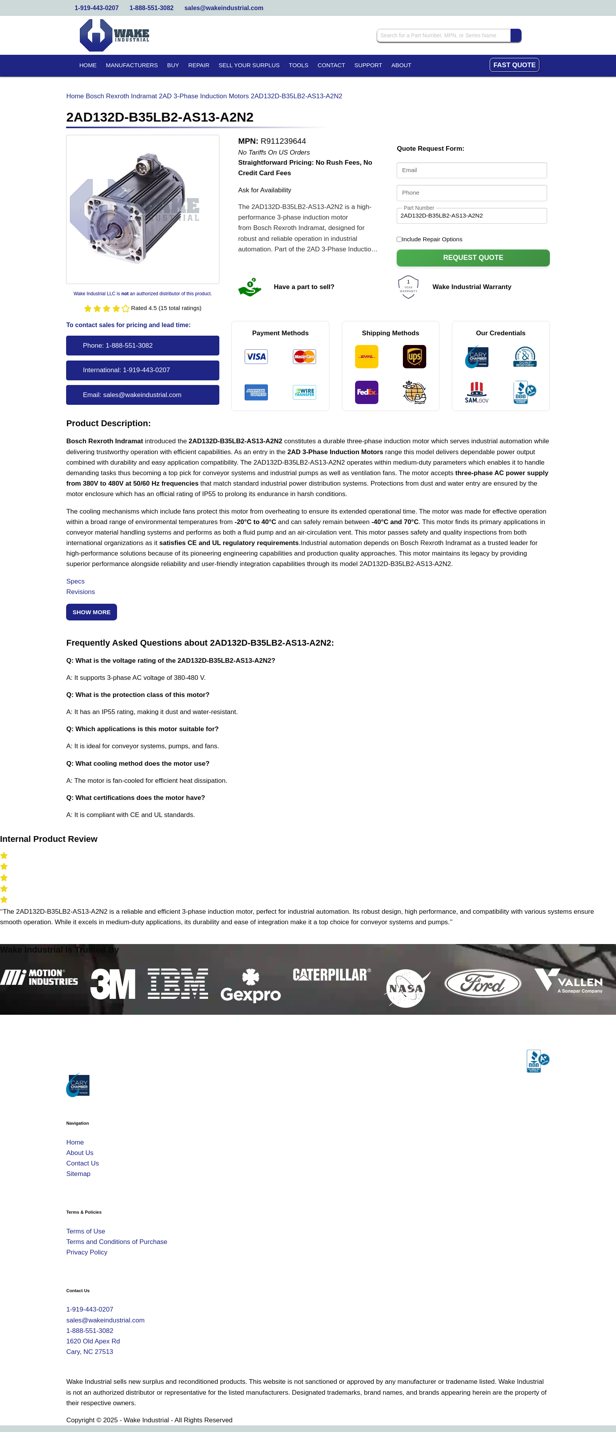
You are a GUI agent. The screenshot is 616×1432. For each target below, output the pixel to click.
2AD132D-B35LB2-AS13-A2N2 (296, 96)
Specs (75, 581)
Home (88, 65)
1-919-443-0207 (97, 8)
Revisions (80, 592)
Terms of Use (85, 1231)
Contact (331, 65)
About (401, 65)
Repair (198, 65)
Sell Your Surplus (249, 65)
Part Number (419, 208)
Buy (173, 65)
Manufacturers (132, 65)
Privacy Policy (86, 1252)
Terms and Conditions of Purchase (116, 1242)
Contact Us (82, 1163)
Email (409, 170)
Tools (298, 65)
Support (368, 65)
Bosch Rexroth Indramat (121, 96)
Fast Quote (515, 65)
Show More (92, 612)
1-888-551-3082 (151, 8)
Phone (410, 192)
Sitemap (78, 1174)
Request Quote (473, 257)
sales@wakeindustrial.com (223, 8)
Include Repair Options (429, 239)
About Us (79, 1153)
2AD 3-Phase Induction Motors (204, 96)
